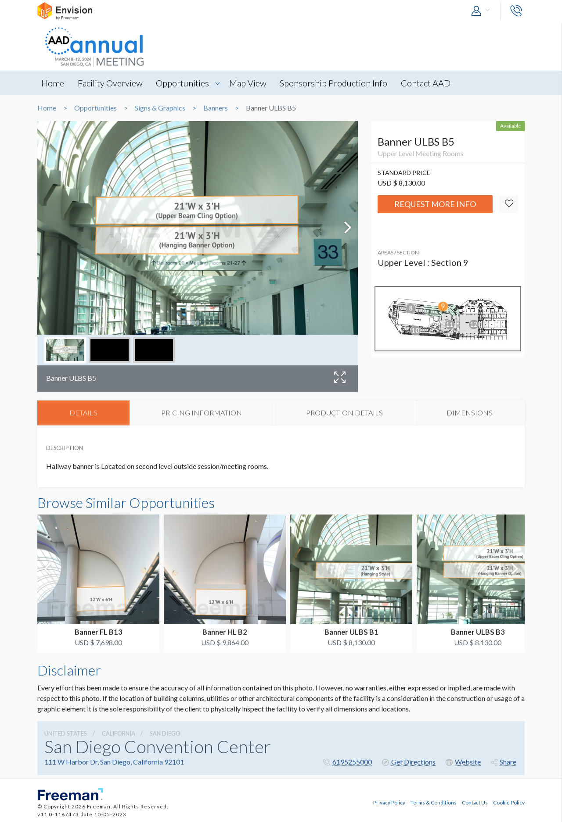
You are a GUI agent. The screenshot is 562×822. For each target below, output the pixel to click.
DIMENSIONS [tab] (470, 413)
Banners (215, 107)
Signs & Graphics (160, 107)
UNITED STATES (65, 733)
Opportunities (185, 83)
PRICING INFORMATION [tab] (201, 413)
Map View (251, 83)
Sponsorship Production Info (338, 83)
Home (53, 83)
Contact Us (475, 802)
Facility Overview (111, 83)
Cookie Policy (509, 802)
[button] (483, 11)
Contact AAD (431, 83)
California (118, 733)
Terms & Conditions (434, 802)
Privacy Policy (389, 802)
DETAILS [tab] (83, 413)
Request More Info (435, 204)
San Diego (165, 733)
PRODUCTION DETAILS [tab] (344, 413)
